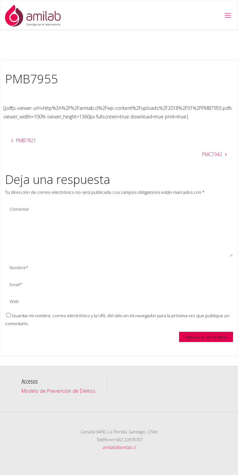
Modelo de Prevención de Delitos (58, 391)
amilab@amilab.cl (119, 447)
